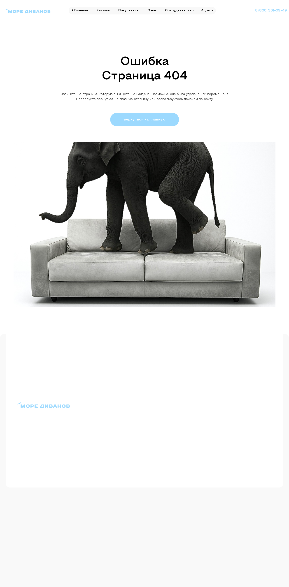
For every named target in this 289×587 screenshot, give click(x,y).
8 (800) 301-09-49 (271, 10)
